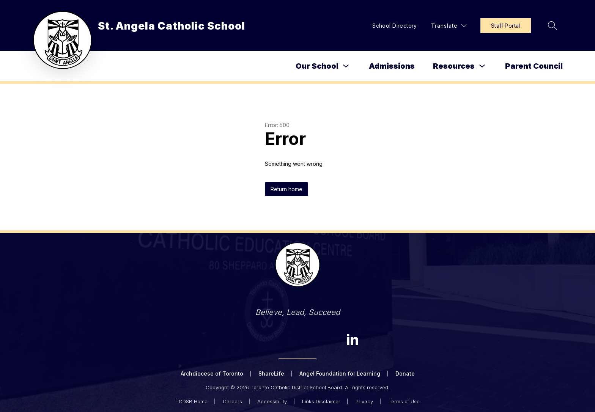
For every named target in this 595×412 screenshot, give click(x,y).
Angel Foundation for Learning (339, 373)
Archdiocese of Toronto (212, 373)
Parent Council (534, 66)
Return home (286, 189)
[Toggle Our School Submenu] (346, 66)
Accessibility (272, 401)
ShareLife (271, 373)
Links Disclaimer (321, 401)
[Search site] (552, 25)
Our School (317, 66)
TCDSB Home (191, 401)
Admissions (392, 66)
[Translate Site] (448, 25)
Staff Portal (505, 25)
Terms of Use (404, 401)
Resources (454, 66)
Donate (405, 373)
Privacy (364, 401)
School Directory (394, 25)
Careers (232, 401)
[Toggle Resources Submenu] (482, 66)
